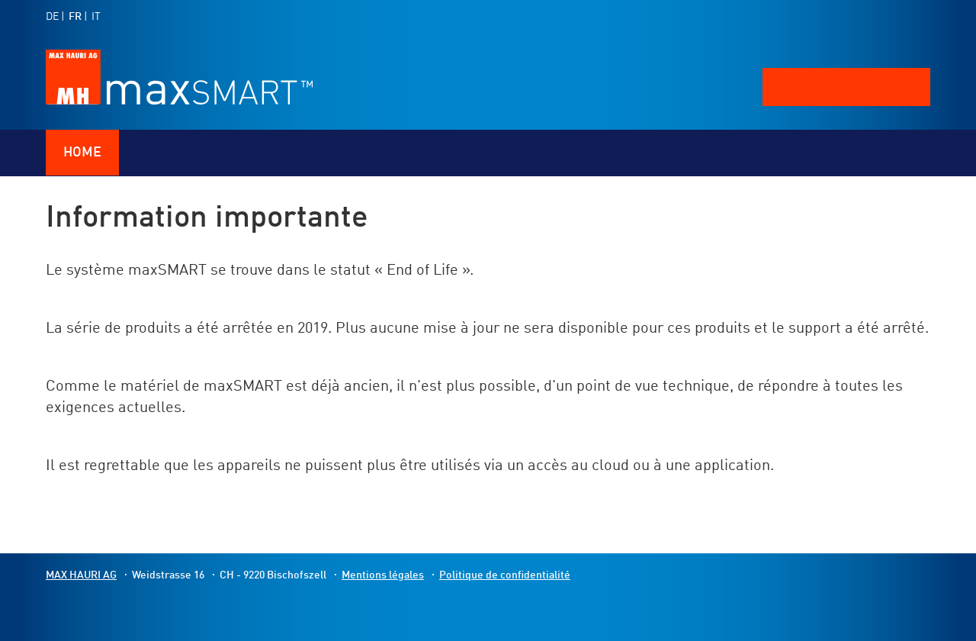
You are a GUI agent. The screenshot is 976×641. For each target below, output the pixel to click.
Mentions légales (383, 575)
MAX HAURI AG (81, 575)
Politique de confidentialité (504, 575)
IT (96, 16)
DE (52, 16)
